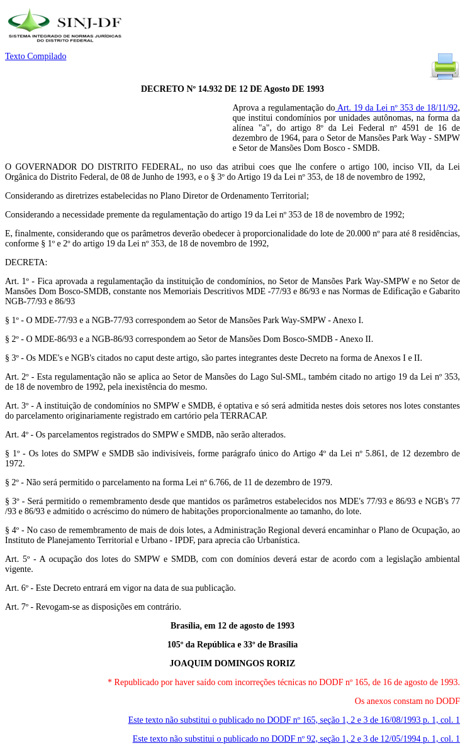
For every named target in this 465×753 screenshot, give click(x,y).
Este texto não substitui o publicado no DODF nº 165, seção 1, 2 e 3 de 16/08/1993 (294, 720)
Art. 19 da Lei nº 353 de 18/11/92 (396, 108)
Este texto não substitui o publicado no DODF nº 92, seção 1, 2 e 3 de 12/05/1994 (296, 739)
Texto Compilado (35, 56)
